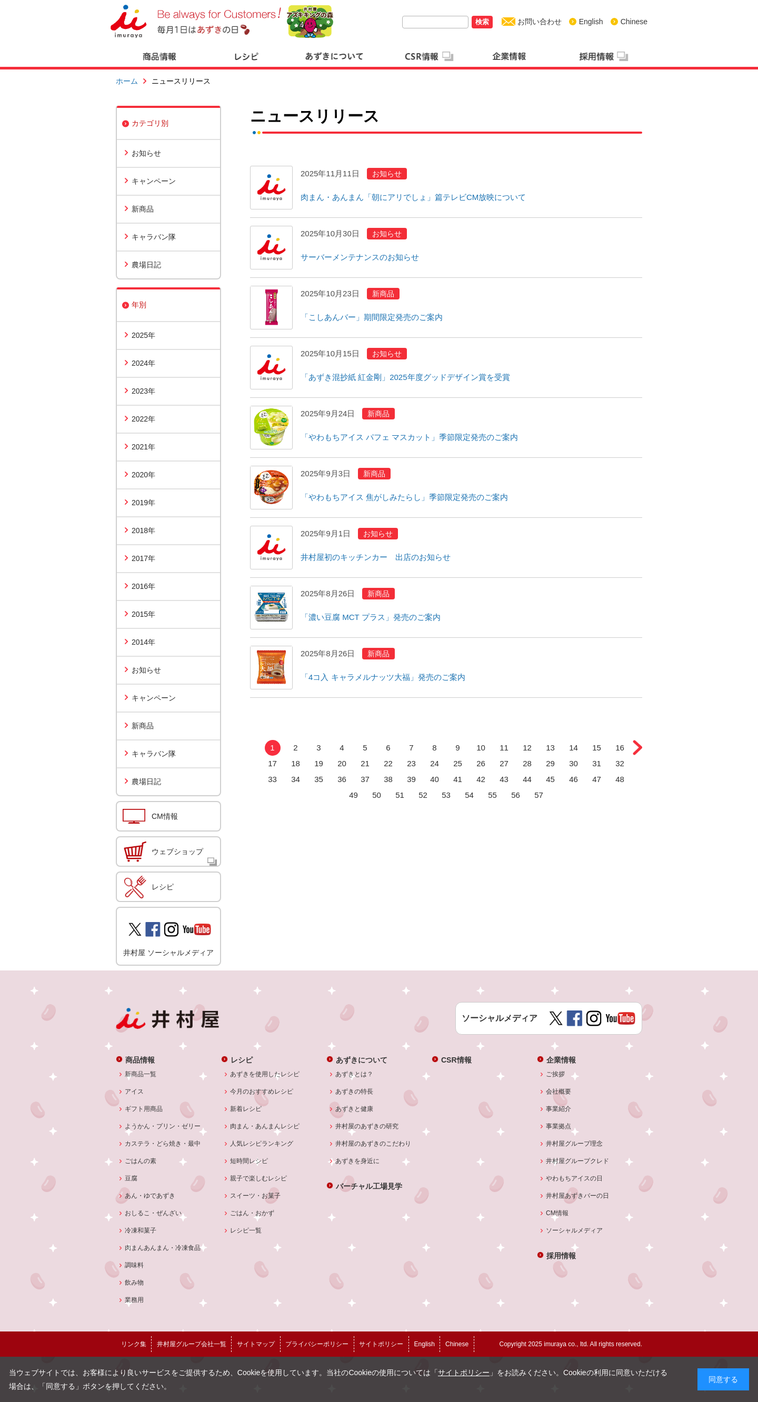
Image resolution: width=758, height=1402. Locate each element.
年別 (139, 305)
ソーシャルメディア (574, 1230)
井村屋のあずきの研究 (367, 1126)
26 (480, 763)
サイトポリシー (464, 1372)
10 (480, 747)
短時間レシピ (249, 1161)
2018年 (143, 530)
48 (619, 779)
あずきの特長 (354, 1091)
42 (480, 779)
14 (573, 747)
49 (353, 794)
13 (550, 747)
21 (365, 763)
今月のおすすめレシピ (262, 1091)
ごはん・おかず (252, 1213)
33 (272, 779)
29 (550, 763)
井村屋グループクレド (577, 1161)
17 (272, 763)
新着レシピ (246, 1109)
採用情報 (561, 1255)
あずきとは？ (354, 1074)
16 (619, 747)
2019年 (143, 502)
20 (341, 763)
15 (596, 747)
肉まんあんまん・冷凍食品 (163, 1247)
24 (434, 763)
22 (388, 763)
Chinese (634, 21)
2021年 (143, 447)
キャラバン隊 (154, 237)
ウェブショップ (177, 851)
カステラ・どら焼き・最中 (163, 1143)
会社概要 (558, 1091)
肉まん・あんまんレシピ (265, 1126)
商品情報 (140, 1060)
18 (295, 763)
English (591, 21)
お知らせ (146, 153)
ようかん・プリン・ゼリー (163, 1126)
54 (469, 794)
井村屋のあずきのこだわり (373, 1143)
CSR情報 (456, 1060)
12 (527, 747)
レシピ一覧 (246, 1230)
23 (411, 763)
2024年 (143, 363)
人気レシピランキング (262, 1143)
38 (388, 779)
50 (376, 794)
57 (538, 794)
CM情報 (165, 816)
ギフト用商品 (144, 1109)
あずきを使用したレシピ (265, 1074)
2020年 (143, 474)
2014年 (143, 642)
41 (457, 779)
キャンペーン (154, 181)
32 (619, 763)
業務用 (134, 1300)
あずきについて (361, 1060)
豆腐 (131, 1178)
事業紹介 (558, 1109)
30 (573, 763)
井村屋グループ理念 (574, 1143)
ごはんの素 (140, 1161)
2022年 (143, 419)
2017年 (143, 558)
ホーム (127, 81)
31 (596, 763)
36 (341, 779)
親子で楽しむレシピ (259, 1178)
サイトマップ (256, 1344)
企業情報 (561, 1060)
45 (550, 779)
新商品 (143, 209)
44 (527, 779)
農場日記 (146, 265)
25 (457, 763)
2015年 (143, 614)
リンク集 (133, 1344)
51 (399, 794)
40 (434, 779)
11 (504, 747)
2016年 (143, 586)
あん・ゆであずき (150, 1195)
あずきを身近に (358, 1161)
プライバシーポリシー (316, 1344)
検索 (482, 22)
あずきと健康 (354, 1109)
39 (411, 779)
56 (515, 794)
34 (295, 779)
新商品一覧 (140, 1074)
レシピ (163, 887)
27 (504, 763)
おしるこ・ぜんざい (153, 1213)
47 (596, 779)
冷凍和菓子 (140, 1230)
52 (422, 794)
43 (504, 779)
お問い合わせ (539, 21)
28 (527, 763)
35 (318, 779)
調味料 (134, 1265)
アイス (134, 1091)
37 (365, 779)
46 (573, 779)
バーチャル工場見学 (369, 1186)
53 (446, 794)
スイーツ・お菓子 (256, 1195)
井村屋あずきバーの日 (577, 1195)
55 (492, 794)
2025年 (143, 335)
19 (318, 763)
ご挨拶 (555, 1074)
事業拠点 (558, 1126)
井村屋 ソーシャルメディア (168, 952)
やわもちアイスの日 (574, 1178)
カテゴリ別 (150, 123)
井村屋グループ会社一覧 (191, 1344)
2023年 (143, 391)
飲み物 (134, 1282)
